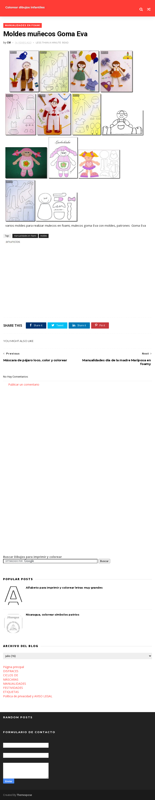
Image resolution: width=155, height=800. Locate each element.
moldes (43, 235)
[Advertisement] (51, 248)
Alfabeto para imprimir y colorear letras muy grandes (64, 587)
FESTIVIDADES (13, 688)
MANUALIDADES (14, 684)
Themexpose (24, 795)
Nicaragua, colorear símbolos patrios (52, 614)
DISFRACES (10, 671)
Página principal (13, 667)
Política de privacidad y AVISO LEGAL (27, 696)
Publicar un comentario (23, 384)
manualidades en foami (22, 25)
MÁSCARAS (10, 679)
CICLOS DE (10, 675)
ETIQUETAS (11, 692)
